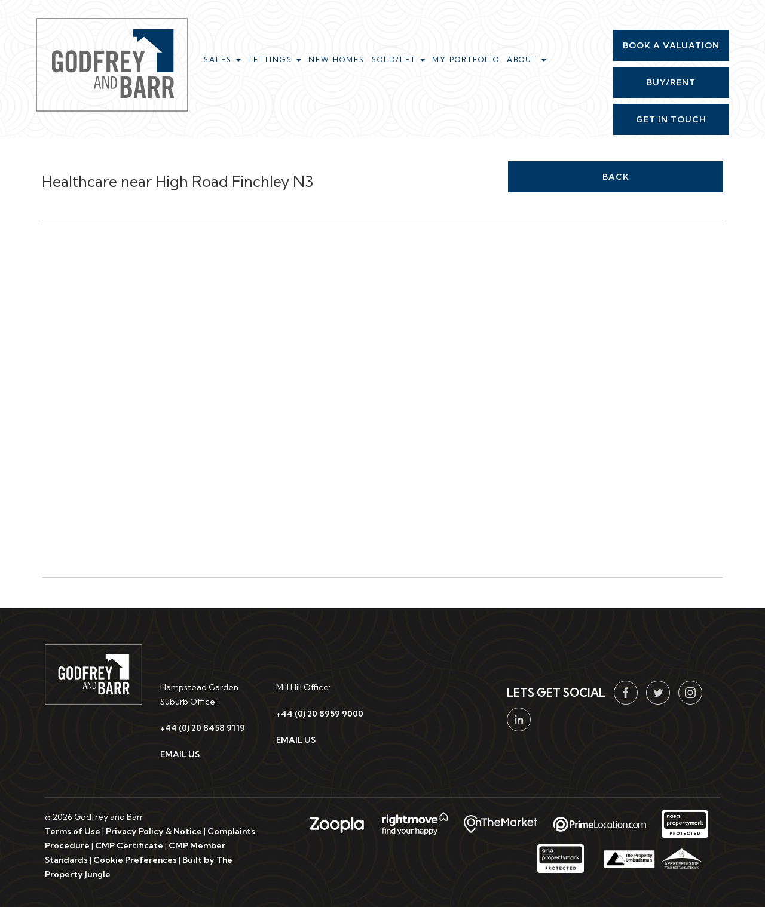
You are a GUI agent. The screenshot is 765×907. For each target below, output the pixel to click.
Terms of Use (72, 831)
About (526, 59)
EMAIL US (180, 754)
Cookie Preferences (135, 859)
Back (615, 176)
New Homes (336, 59)
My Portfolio (466, 59)
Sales (222, 59)
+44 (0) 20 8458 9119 (202, 727)
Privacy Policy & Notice (154, 831)
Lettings (274, 59)
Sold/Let (398, 59)
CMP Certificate (129, 845)
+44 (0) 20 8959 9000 (319, 713)
